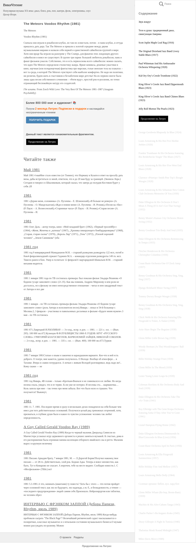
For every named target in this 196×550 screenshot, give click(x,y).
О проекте (65, 537)
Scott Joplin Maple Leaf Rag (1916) (156, 42)
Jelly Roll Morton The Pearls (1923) (156, 108)
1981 (28, 195)
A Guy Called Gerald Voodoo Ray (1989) (57, 427)
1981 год (31, 247)
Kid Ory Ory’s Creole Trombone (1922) (158, 75)
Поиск (164, 4)
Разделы (78, 537)
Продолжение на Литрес (153, 118)
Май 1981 (32, 170)
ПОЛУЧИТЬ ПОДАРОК (42, 120)
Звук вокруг (145, 22)
